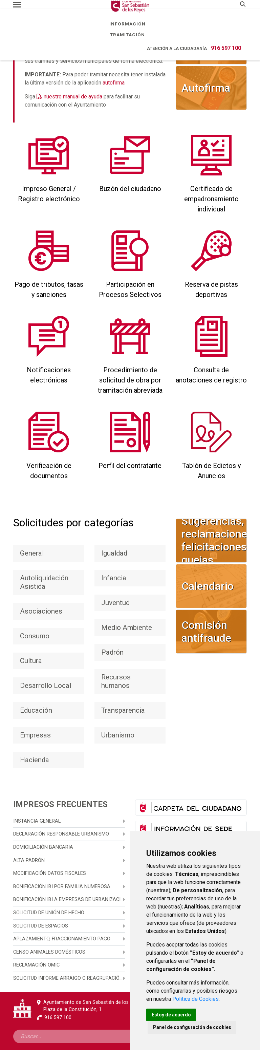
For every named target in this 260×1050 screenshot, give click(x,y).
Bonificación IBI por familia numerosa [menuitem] (61, 886)
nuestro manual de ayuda (73, 96)
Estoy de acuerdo (171, 1014)
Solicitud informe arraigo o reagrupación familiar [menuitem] (69, 978)
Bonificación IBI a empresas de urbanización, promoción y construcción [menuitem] (69, 899)
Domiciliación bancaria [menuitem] (43, 847)
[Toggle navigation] (17, 4)
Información (130, 23)
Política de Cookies (195, 999)
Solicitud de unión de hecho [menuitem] (48, 913)
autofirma (114, 82)
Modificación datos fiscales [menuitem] (49, 873)
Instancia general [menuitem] (37, 821)
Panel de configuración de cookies (192, 1027)
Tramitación (130, 34)
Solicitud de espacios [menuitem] (40, 926)
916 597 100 (226, 48)
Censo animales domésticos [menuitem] (49, 952)
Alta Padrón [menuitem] (29, 860)
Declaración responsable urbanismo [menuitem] (61, 834)
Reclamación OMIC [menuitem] (36, 965)
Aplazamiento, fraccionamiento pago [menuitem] (61, 939)
